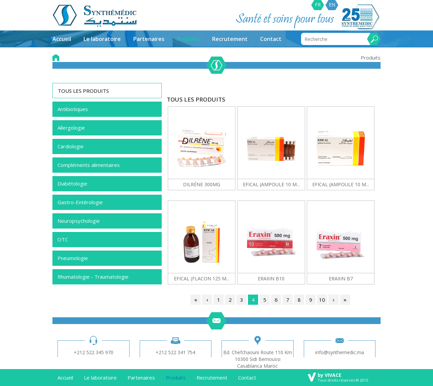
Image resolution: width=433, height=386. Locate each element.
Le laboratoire (102, 39)
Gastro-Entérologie (80, 202)
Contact (270, 39)
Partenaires (148, 39)
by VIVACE (329, 375)
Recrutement (230, 39)
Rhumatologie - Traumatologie (93, 276)
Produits (188, 39)
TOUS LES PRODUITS (83, 90)
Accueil (61, 39)
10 (322, 299)
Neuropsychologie (79, 220)
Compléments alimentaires (89, 165)
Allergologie (71, 127)
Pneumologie (73, 258)
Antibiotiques (73, 109)
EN (332, 4)
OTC (63, 239)
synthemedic (94, 15)
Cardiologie (71, 146)
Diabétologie (72, 183)
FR (318, 4)
